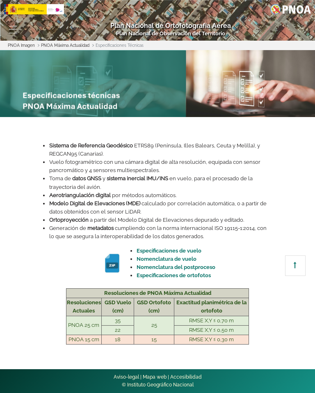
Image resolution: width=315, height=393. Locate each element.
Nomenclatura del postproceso (176, 267)
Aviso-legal (126, 377)
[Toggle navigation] (13, 29)
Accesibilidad (186, 377)
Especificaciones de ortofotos (174, 275)
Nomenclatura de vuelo (166, 259)
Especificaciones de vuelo (169, 251)
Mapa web (155, 377)
